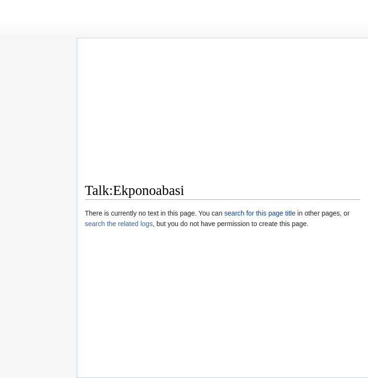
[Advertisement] (223, 113)
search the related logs (119, 224)
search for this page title (260, 213)
